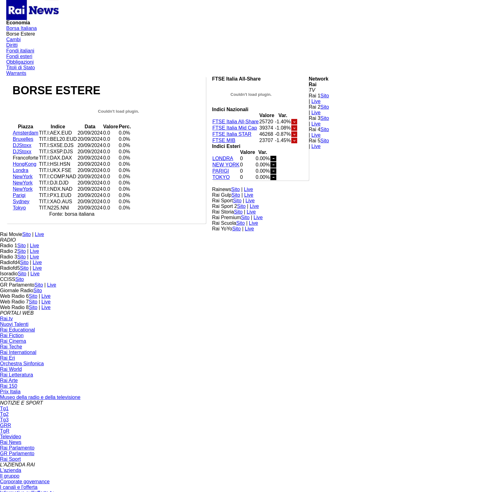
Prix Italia (10, 391)
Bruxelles (23, 139)
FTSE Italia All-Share (235, 121)
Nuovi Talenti (14, 324)
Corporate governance (25, 481)
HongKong (24, 164)
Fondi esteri (19, 56)
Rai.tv (6, 318)
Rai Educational (17, 329)
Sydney (21, 201)
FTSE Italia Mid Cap (234, 127)
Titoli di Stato (20, 67)
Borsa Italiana (21, 28)
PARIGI (220, 171)
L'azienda (10, 470)
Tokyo (19, 207)
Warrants (16, 73)
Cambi (13, 39)
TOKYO (221, 177)
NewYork (22, 176)
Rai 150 (8, 386)
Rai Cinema (13, 341)
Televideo (10, 436)
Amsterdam (25, 132)
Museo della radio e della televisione (40, 397)
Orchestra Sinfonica (22, 363)
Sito (324, 95)
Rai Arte (9, 380)
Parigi (19, 195)
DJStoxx (22, 145)
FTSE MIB (223, 140)
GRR (5, 425)
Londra (20, 170)
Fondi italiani (20, 50)
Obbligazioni (20, 62)
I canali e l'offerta (18, 487)
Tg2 (4, 414)
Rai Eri (7, 358)
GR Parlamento (17, 453)
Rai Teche (11, 346)
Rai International (18, 352)
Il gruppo (9, 476)
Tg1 (4, 408)
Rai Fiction (12, 335)
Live (316, 101)
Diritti (11, 45)
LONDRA (222, 158)
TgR (4, 431)
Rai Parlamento (17, 447)
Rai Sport (10, 459)
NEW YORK (226, 164)
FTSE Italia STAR (231, 134)
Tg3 (4, 419)
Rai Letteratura (16, 374)
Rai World (11, 369)
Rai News (10, 442)
